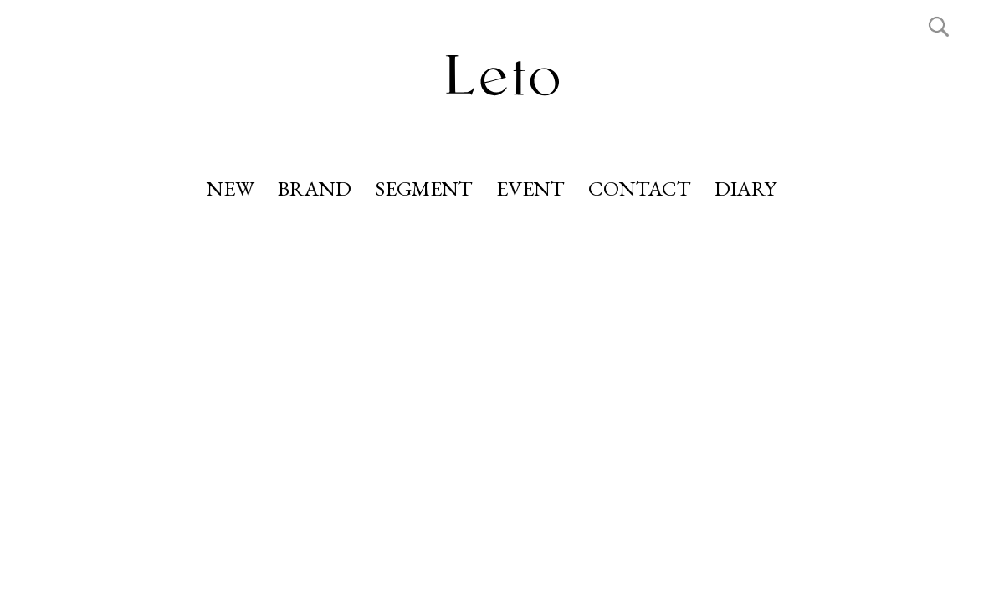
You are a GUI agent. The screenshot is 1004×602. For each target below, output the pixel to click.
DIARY (745, 188)
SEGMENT (424, 188)
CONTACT (639, 188)
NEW (230, 188)
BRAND (314, 188)
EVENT (530, 188)
